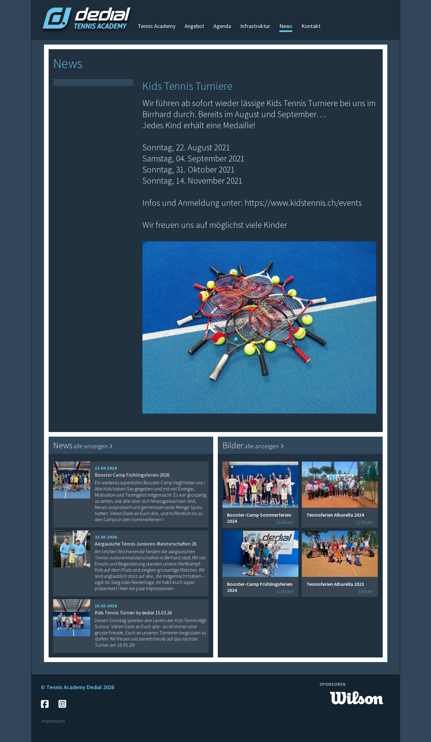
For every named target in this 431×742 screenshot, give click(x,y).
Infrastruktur (255, 26)
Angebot (194, 26)
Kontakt (311, 26)
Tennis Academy (156, 26)
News (285, 26)
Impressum (53, 721)
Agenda (222, 26)
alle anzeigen (93, 446)
